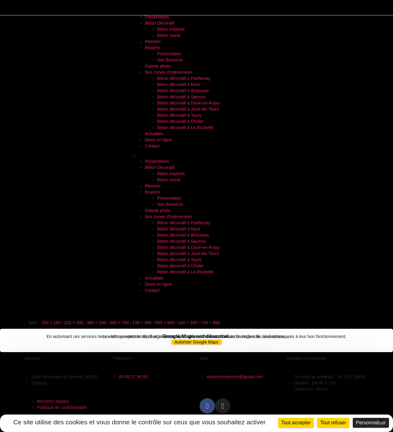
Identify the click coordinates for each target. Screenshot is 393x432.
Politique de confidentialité (62, 407)
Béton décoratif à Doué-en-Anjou (188, 102)
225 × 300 (74, 322)
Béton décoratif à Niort (178, 84)
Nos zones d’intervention (168, 72)
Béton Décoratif (160, 23)
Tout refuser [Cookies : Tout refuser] (333, 422)
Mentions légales (53, 401)
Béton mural (168, 35)
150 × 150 (51, 322)
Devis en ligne (158, 139)
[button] (197, 155)
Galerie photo (158, 66)
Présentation (157, 16)
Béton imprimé (171, 29)
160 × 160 (187, 322)
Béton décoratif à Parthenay (184, 78)
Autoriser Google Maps (196, 342)
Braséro (152, 47)
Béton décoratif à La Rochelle (185, 127)
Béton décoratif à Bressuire (183, 90)
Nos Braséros (170, 59)
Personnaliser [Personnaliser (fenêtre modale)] (371, 422)
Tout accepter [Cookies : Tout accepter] (296, 422)
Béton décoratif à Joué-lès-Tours (188, 109)
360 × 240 (96, 322)
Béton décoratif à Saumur (181, 96)
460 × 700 (119, 322)
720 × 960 (210, 322)
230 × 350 (142, 322)
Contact (152, 145)
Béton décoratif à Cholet (180, 121)
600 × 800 (164, 322)
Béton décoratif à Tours (179, 115)
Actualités (154, 133)
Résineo (153, 41)
